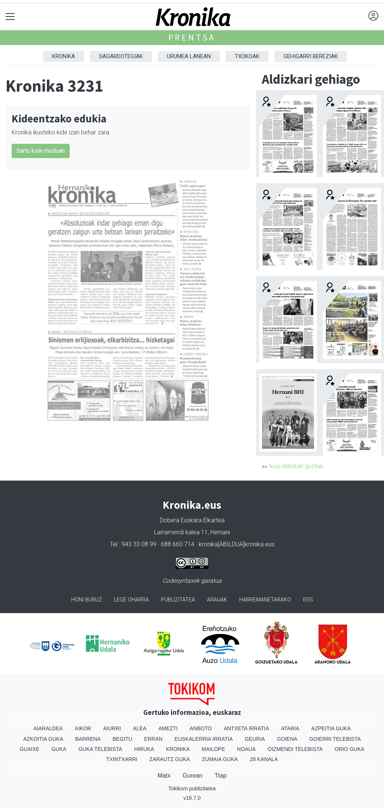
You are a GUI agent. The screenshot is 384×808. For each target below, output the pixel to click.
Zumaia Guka (220, 759)
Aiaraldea (48, 728)
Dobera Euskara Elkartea (192, 520)
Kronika (63, 56)
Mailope (213, 749)
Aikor (83, 728)
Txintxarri (121, 759)
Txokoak (247, 56)
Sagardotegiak (121, 56)
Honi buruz (86, 600)
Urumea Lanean (189, 56)
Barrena (88, 739)
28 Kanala (264, 759)
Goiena (287, 739)
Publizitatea (178, 600)
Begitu (122, 739)
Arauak (217, 600)
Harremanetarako (265, 600)
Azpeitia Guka (331, 728)
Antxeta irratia (246, 728)
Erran (153, 739)
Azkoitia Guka (43, 739)
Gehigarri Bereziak (311, 56)
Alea (140, 728)
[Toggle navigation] (10, 16)
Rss (308, 600)
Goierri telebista (335, 739)
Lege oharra (131, 600)
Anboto (201, 728)
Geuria (255, 739)
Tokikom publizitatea (192, 788)
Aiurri (112, 728)
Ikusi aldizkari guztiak (296, 466)
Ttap (220, 775)
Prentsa (192, 37)
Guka (58, 749)
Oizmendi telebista (295, 749)
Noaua (246, 749)
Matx (164, 775)
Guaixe (29, 749)
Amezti (167, 728)
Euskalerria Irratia (203, 739)
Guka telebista (100, 749)
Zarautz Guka (169, 759)
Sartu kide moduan (40, 150)
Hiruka (144, 749)
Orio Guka (349, 749)
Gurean (192, 775)
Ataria (290, 728)
